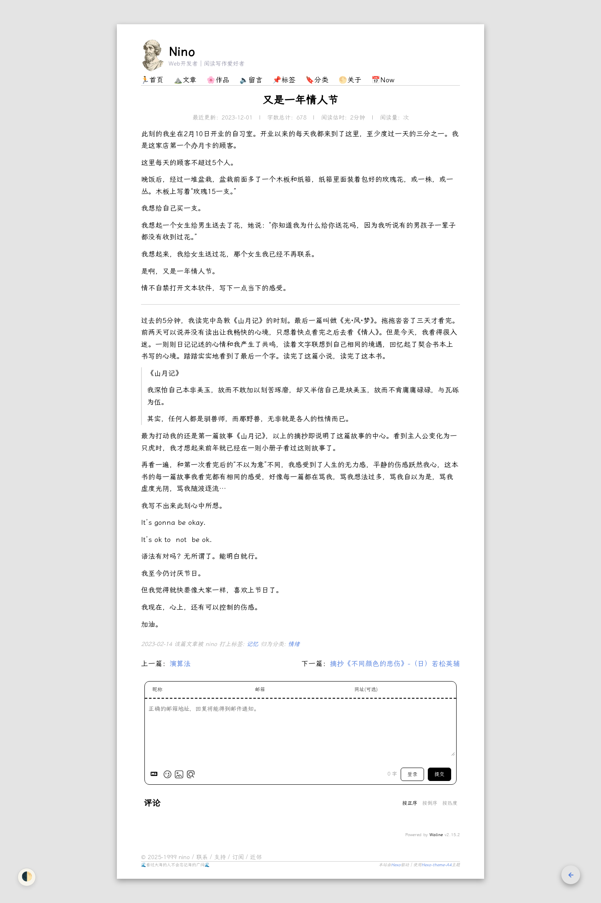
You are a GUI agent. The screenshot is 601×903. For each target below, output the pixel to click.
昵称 (157, 689)
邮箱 (260, 689)
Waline (436, 834)
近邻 (256, 857)
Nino (182, 52)
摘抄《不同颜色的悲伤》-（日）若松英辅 (395, 663)
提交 (439, 774)
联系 (203, 857)
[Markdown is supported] (156, 774)
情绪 (294, 644)
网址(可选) (366, 689)
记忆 (253, 644)
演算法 (180, 663)
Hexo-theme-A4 (437, 864)
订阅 (239, 857)
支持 (221, 857)
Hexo (396, 864)
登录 (412, 774)
